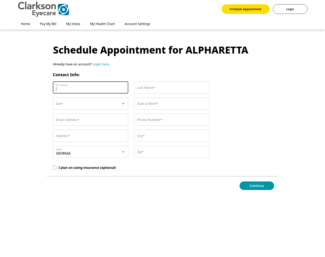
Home (25, 24)
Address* (63, 136)
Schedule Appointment (246, 9)
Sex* (59, 103)
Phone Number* (149, 120)
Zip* (140, 152)
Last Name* (146, 87)
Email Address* (67, 120)
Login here (101, 64)
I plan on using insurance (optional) (87, 167)
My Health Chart (102, 24)
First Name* (62, 85)
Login (290, 9)
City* (141, 136)
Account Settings (137, 24)
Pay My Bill (48, 24)
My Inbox (73, 24)
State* (59, 149)
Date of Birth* (148, 103)
